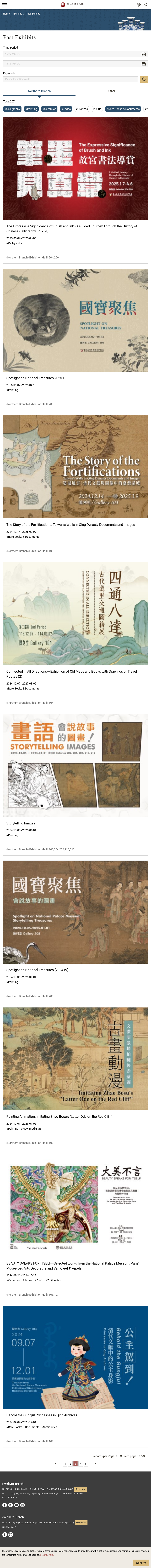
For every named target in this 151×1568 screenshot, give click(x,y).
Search (144, 79)
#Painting (31, 109)
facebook (4, 1505)
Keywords (9, 73)
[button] (139, 5)
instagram (10, 1505)
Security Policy (47, 1555)
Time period (10, 47)
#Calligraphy (12, 109)
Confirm (141, 1562)
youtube (16, 1505)
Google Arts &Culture (22, 1505)
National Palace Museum (72, 4)
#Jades (66, 109)
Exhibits (17, 13)
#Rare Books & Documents (123, 109)
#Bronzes (82, 109)
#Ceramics (49, 109)
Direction (80, 1489)
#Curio (97, 109)
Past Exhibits (33, 13)
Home (6, 13)
